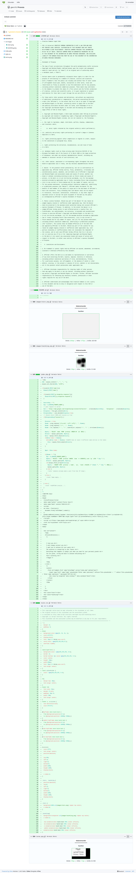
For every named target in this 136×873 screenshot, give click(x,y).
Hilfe (18, 2)
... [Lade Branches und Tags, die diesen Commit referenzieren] (5, 21)
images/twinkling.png (44, 346)
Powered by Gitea (7, 871)
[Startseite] (3, 2)
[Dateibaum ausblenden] (4, 32)
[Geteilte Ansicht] (127, 31)
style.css (44, 603)
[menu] (131, 31)
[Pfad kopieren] (48, 36)
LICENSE (44, 36)
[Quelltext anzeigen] (124, 301)
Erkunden (11, 2)
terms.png (40, 836)
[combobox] (122, 31)
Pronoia (21, 7)
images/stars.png (42, 302)
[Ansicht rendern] (127, 301)
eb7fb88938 (127, 26)
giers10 (14, 7)
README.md (43, 290)
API (133, 871)
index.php (44, 374)
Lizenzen (128, 871)
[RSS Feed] (85, 7)
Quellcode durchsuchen (123, 17)
